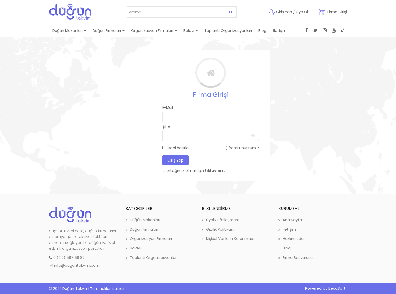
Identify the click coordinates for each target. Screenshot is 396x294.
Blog (262, 30)
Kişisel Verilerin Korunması (230, 238)
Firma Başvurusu (298, 257)
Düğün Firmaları (144, 229)
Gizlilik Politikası (220, 229)
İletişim (279, 30)
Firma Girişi (337, 11)
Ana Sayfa (292, 219)
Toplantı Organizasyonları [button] (228, 30)
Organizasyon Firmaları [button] (154, 30)
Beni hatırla (178, 147)
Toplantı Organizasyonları (153, 257)
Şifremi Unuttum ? (242, 147)
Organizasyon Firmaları (151, 238)
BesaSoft (337, 288)
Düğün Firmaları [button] (109, 30)
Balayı (135, 248)
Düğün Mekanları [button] (69, 30)
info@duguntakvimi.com (77, 265)
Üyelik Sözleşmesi (222, 219)
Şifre (166, 126)
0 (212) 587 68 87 (69, 257)
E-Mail (167, 107)
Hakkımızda (293, 238)
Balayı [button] (190, 30)
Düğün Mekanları (145, 219)
